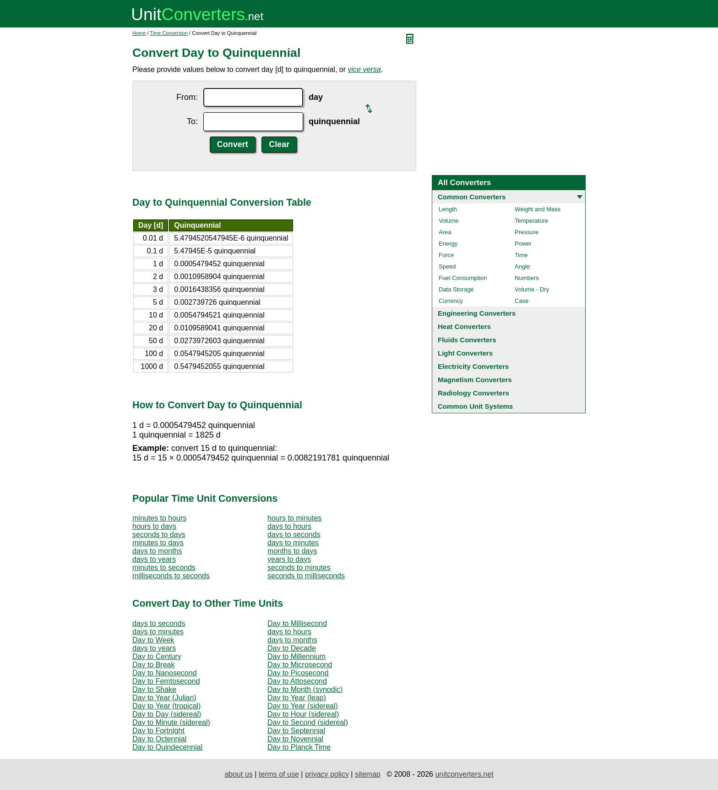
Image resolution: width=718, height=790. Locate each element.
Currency (451, 300)
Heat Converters (464, 326)
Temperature (531, 220)
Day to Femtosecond (166, 681)
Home (139, 33)
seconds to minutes (299, 567)
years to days (289, 559)
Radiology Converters (473, 393)
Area (445, 232)
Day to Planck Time (299, 747)
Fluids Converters (467, 340)
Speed (447, 266)
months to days (292, 551)
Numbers (527, 277)
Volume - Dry (532, 289)
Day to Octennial (159, 739)
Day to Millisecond (297, 623)
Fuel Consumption (463, 277)
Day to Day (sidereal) (166, 714)
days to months (157, 551)
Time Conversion (169, 33)
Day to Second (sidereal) (307, 722)
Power (523, 243)
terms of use (279, 774)
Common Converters (472, 197)
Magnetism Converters (475, 380)
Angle (522, 266)
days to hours (289, 526)
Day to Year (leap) (296, 698)
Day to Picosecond (297, 673)
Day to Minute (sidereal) (171, 722)
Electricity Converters (473, 366)
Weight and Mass (537, 209)
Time (521, 255)
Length (448, 209)
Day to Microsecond (299, 665)
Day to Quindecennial (167, 747)
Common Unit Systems (475, 406)
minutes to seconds (164, 567)
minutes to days (158, 543)
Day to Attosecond (297, 681)
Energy (448, 243)
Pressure (526, 232)
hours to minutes (294, 518)
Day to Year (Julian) (164, 698)
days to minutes (293, 543)
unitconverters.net (464, 774)
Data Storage (456, 289)
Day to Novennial (295, 739)
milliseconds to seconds (171, 576)
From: (187, 97)
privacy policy (327, 774)
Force (446, 255)
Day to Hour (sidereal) (303, 714)
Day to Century (156, 656)
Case (521, 300)
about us (238, 774)
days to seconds (294, 534)
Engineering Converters (477, 313)
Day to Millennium (296, 656)
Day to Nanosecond (164, 673)
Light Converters (465, 353)
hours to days (154, 526)
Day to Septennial (296, 731)
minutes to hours (159, 518)
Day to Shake (154, 689)
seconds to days (158, 534)
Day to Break (153, 665)
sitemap (368, 774)
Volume (448, 220)
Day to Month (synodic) (305, 689)
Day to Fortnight (158, 731)
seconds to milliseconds (306, 576)
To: (192, 121)
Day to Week (153, 640)
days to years (154, 559)
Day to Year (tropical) (166, 706)
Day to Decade (291, 648)
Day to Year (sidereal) (302, 706)
